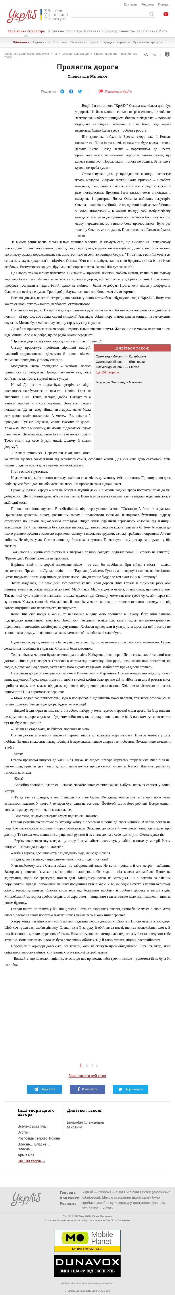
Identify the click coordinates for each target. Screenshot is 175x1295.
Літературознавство (118, 31)
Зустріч (24, 1132)
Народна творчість (115, 42)
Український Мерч (152, 31)
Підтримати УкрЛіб (115, 91)
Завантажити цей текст (87, 1076)
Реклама (147, 4)
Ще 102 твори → (107, 372)
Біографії (60, 42)
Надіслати (44, 1089)
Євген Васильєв (102, 1216)
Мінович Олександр (75, 53)
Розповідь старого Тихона (39, 1138)
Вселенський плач (33, 1126)
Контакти (130, 4)
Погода (163, 4)
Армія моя (26, 1155)
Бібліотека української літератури (26, 53)
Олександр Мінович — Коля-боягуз (121, 356)
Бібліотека (21, 42)
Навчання (92, 31)
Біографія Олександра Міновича (119, 382)
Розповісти (88, 1089)
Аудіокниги (41, 42)
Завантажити (167, 54)
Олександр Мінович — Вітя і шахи (120, 361)
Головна (68, 1192)
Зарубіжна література (65, 31)
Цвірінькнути (130, 1089)
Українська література (26, 33)
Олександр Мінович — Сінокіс (117, 367)
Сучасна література (147, 42)
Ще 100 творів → (31, 1161)
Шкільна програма (84, 42)
